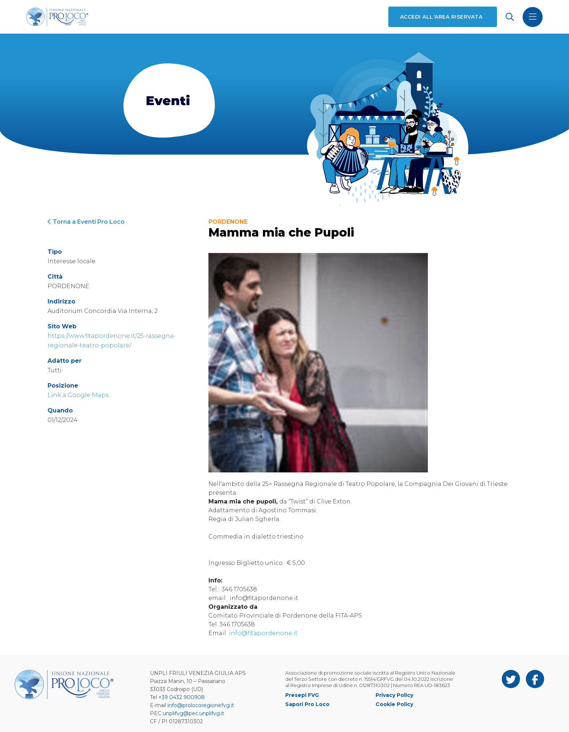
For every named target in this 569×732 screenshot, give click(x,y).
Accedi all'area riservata (441, 17)
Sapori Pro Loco (307, 704)
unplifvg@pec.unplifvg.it (193, 713)
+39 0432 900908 (181, 697)
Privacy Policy (394, 695)
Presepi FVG (302, 695)
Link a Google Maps (78, 395)
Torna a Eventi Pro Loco (86, 221)
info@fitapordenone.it (263, 633)
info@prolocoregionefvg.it (200, 705)
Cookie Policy (394, 704)
